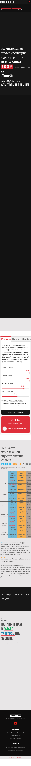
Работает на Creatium (15, 757)
